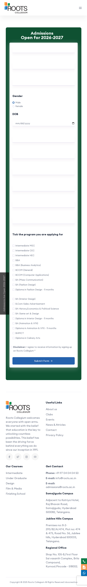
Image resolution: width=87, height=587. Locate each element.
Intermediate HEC (24, 255)
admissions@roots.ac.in (60, 487)
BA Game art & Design (27, 313)
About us (51, 409)
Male (18, 102)
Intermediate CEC (25, 250)
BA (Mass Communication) (29, 279)
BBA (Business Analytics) (28, 265)
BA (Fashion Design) (25, 284)
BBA (17, 260)
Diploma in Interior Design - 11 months (34, 318)
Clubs (49, 414)
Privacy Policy (54, 435)
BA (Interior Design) (25, 298)
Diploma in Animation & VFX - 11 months (35, 328)
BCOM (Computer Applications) (32, 275)
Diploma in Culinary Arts (27, 338)
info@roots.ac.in (66, 478)
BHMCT (19, 333)
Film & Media (14, 488)
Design (10, 483)
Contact (51, 430)
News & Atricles (56, 424)
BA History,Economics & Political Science (37, 308)
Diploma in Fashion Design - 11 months (34, 289)
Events (50, 419)
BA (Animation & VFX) (26, 323)
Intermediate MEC (25, 245)
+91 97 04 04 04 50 (67, 473)
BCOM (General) (24, 270)
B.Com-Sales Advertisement (30, 303)
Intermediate (14, 473)
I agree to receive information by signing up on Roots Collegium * (42, 349)
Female (19, 106)
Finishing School (15, 493)
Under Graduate (16, 478)
